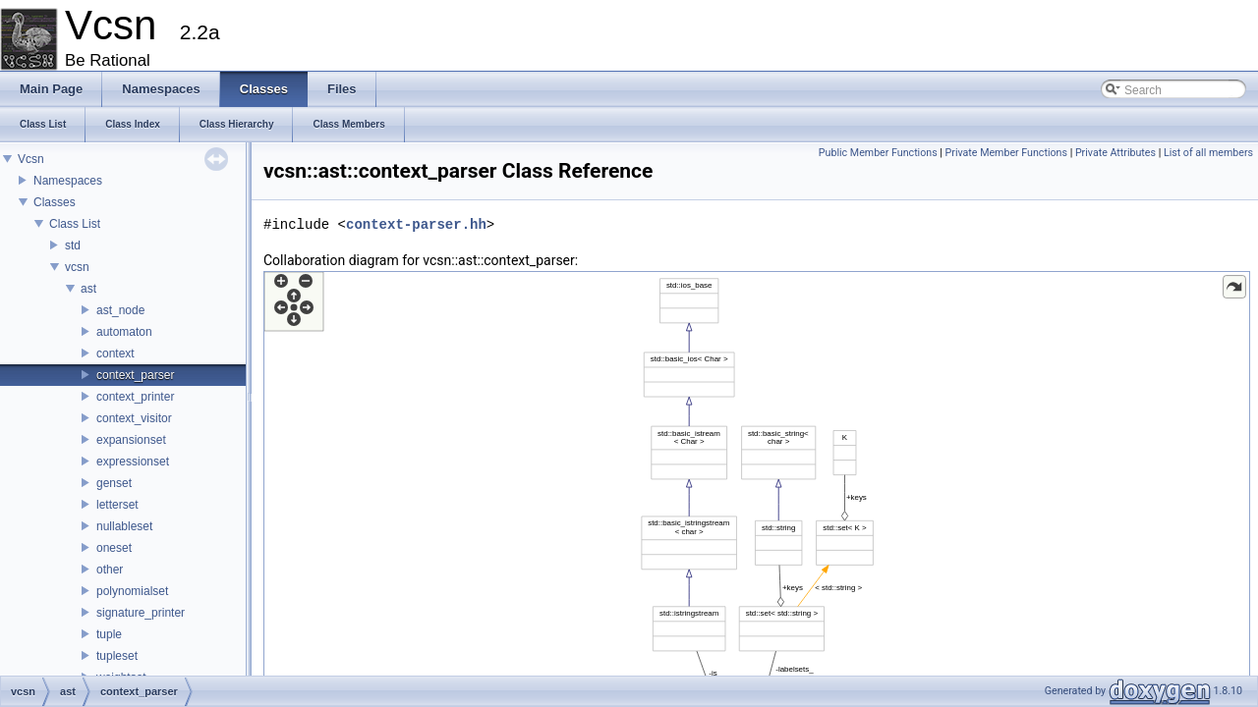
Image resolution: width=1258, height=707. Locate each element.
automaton (124, 332)
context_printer (135, 397)
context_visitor (134, 418)
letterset (117, 505)
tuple (109, 634)
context (115, 353)
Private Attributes (1115, 152)
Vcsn (31, 159)
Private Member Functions (1006, 152)
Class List (74, 224)
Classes (54, 202)
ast (88, 289)
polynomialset (132, 591)
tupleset (117, 656)
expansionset (131, 440)
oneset (114, 548)
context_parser (135, 375)
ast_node (120, 310)
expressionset (132, 461)
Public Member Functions (878, 152)
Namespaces (67, 181)
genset (114, 483)
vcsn (77, 267)
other (109, 569)
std (73, 245)
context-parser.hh (416, 224)
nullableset (124, 526)
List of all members (1208, 152)
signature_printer (140, 613)
